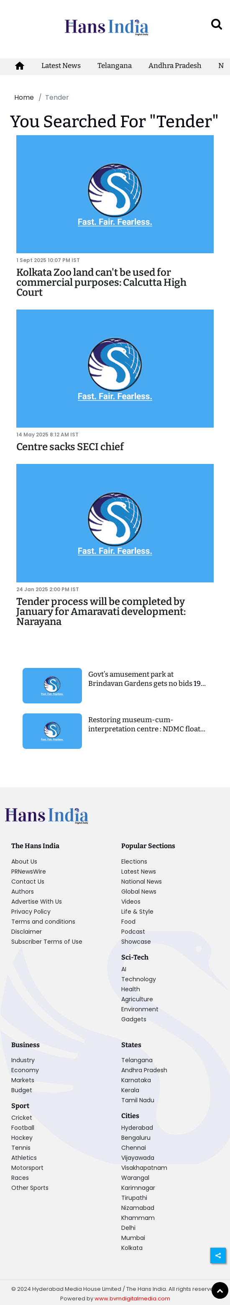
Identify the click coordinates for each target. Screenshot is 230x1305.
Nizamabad (137, 1208)
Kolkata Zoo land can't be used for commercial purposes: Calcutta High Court (101, 282)
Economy (25, 1070)
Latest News (61, 65)
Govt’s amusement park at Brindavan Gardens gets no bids (141, 679)
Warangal (135, 1178)
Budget (21, 1090)
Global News (138, 891)
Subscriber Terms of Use (46, 942)
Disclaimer (26, 932)
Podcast (133, 932)
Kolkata (132, 1248)
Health (130, 989)
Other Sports (30, 1188)
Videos (131, 901)
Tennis (21, 1148)
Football (22, 1128)
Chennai (133, 1148)
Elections (134, 861)
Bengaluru (136, 1138)
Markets (22, 1080)
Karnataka (136, 1080)
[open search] (216, 23)
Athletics (24, 1158)
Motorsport (27, 1168)
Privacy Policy (31, 912)
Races (20, 1178)
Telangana (114, 65)
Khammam (138, 1218)
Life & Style (137, 912)
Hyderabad (137, 1128)
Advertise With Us (36, 901)
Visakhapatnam (144, 1168)
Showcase (136, 942)
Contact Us (27, 881)
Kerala (130, 1090)
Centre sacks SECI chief (70, 447)
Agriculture (137, 999)
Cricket (21, 1118)
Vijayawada (137, 1158)
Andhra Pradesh (175, 65)
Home (24, 97)
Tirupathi (134, 1198)
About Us (24, 861)
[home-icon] (19, 66)
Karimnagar (138, 1188)
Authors (22, 891)
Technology (138, 979)
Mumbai (133, 1238)
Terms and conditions (43, 922)
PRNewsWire (28, 871)
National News (141, 881)
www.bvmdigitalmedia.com (132, 1298)
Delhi (128, 1228)
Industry (23, 1060)
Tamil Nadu (137, 1100)
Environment (139, 1009)
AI (123, 969)
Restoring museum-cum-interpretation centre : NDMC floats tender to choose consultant (146, 729)
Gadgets (133, 1019)
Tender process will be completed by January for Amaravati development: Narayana (101, 611)
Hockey (22, 1138)
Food (128, 922)
